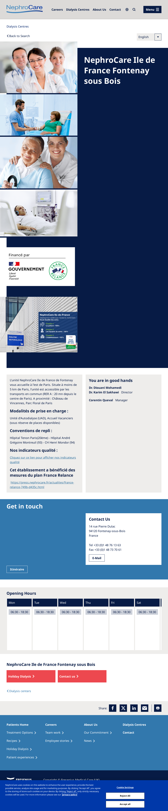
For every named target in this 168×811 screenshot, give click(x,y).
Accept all (125, 804)
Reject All (125, 795)
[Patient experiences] (24, 757)
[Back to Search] (18, 36)
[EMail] (144, 708)
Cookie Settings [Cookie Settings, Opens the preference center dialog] (125, 787)
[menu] (152, 9)
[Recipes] (15, 740)
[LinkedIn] (134, 708)
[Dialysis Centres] (57, 9)
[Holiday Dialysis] (21, 749)
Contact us (67, 676)
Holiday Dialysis (19, 676)
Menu (150, 9)
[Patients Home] (19, 724)
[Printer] (157, 708)
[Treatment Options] (23, 732)
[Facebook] (112, 708)
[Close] (162, 795)
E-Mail (96, 558)
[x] (123, 708)
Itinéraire (17, 569)
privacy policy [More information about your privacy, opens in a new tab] (69, 794)
